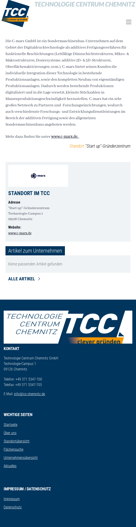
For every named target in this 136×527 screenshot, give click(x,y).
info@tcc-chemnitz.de (29, 394)
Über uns (10, 433)
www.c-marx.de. (65, 136)
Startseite (10, 424)
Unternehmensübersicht (21, 457)
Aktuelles (10, 466)
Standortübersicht (16, 441)
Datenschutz (13, 507)
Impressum (12, 499)
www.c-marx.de (20, 233)
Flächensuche (13, 449)
